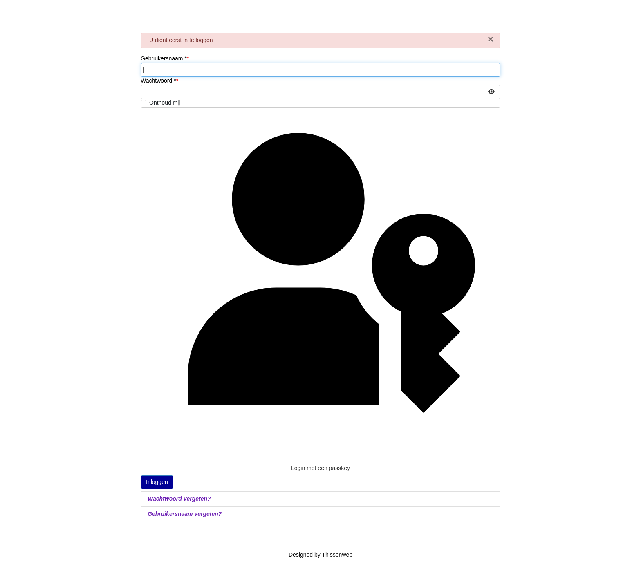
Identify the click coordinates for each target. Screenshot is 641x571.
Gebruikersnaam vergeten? (185, 514)
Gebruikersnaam (164, 58)
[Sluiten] (490, 39)
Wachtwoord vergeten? (179, 498)
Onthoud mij (164, 102)
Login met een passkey (320, 291)
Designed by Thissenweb (320, 554)
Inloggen (157, 482)
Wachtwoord (158, 80)
